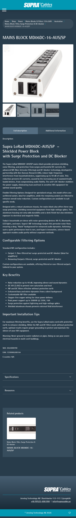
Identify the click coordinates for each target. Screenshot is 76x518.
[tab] (20, 130)
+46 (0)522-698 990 (40, 501)
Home (7, 21)
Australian (58, 21)
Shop (14, 21)
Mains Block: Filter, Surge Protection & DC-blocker (24, 24)
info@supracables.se (62, 501)
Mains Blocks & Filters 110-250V (38, 21)
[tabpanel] (38, 238)
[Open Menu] (4, 10)
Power (20, 21)
